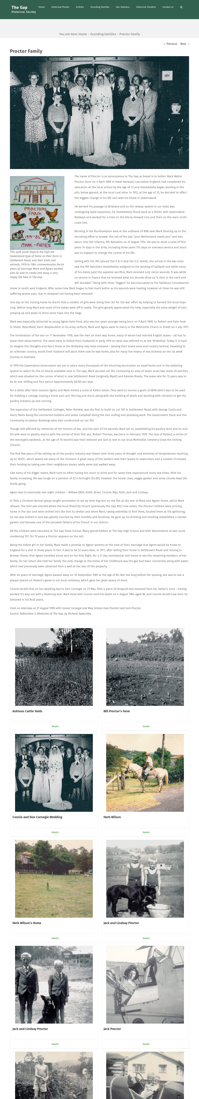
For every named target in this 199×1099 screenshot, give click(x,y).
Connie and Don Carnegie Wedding (37, 817)
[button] (181, 7)
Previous (172, 44)
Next (183, 44)
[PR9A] (99, 112)
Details (55, 726)
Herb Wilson (112, 817)
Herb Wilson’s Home (26, 923)
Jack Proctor (112, 1029)
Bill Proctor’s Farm (117, 711)
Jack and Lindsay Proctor (121, 923)
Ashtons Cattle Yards (27, 711)
